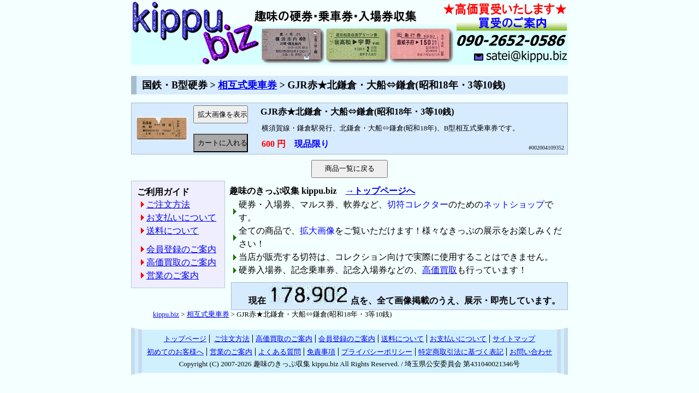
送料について (172, 230)
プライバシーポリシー (376, 352)
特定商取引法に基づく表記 (460, 352)
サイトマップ (514, 339)
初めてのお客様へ (175, 352)
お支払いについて (181, 217)
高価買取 (439, 270)
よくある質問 (279, 352)
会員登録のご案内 (181, 249)
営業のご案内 (172, 275)
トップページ (185, 339)
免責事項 (321, 352)
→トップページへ (380, 190)
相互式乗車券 (247, 85)
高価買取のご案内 (181, 262)
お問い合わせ (531, 352)
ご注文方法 (168, 204)
